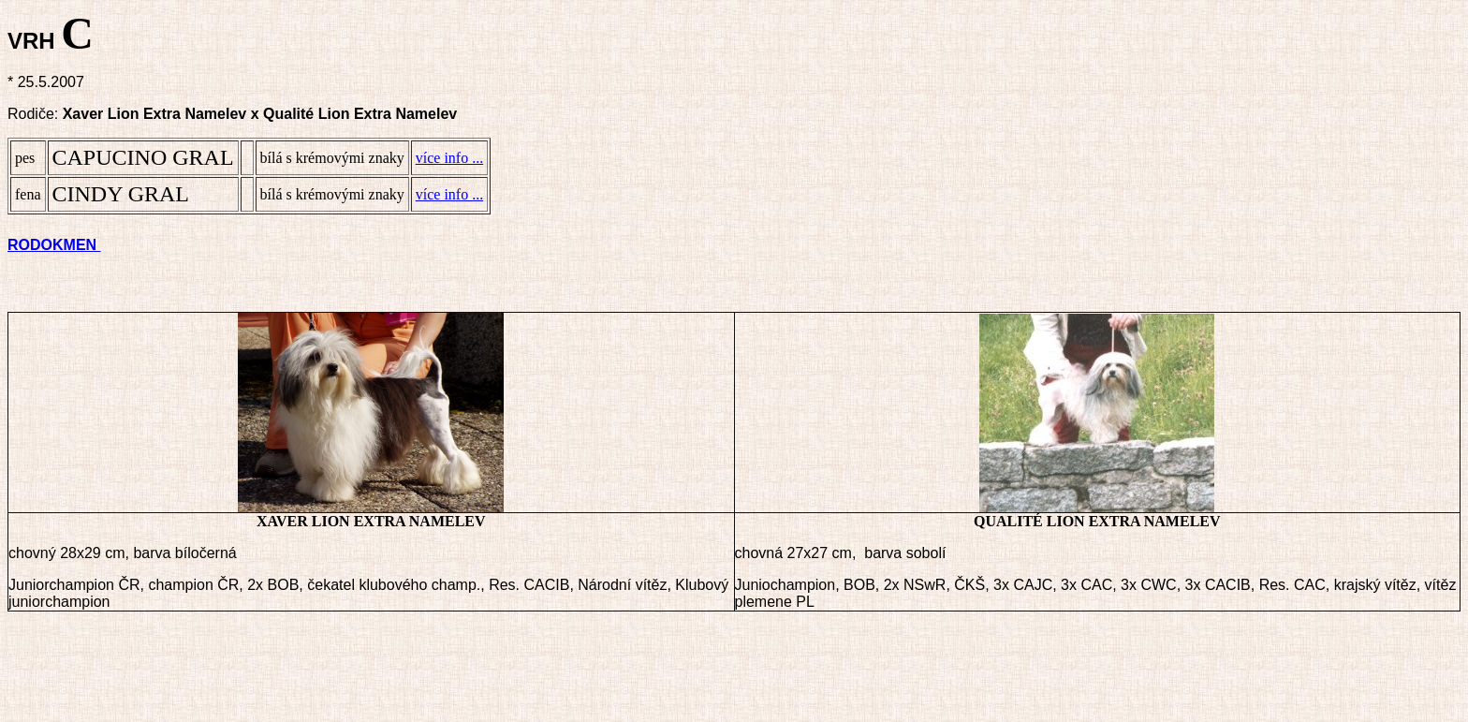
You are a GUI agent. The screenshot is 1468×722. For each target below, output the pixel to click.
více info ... (449, 158)
